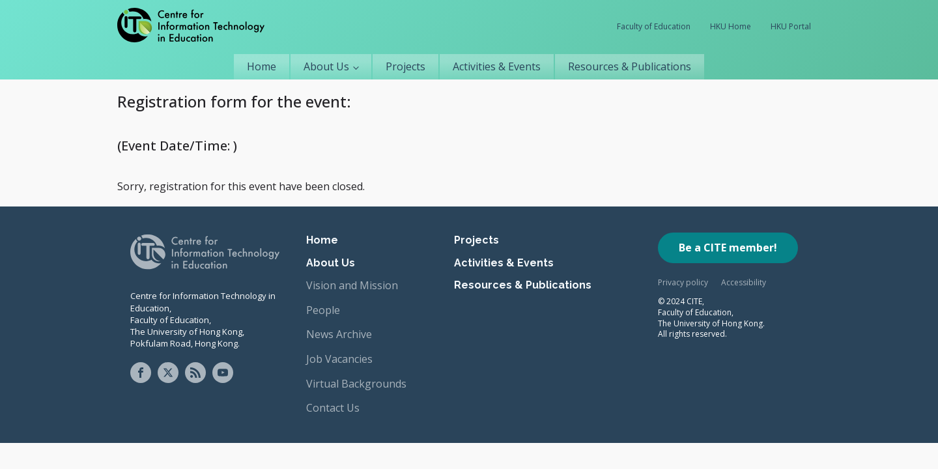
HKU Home (730, 26)
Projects (405, 66)
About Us (326, 66)
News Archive (339, 334)
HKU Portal (791, 26)
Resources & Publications (629, 66)
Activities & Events (497, 66)
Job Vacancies (339, 359)
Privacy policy (683, 282)
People (323, 310)
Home (261, 66)
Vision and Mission (352, 285)
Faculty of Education (653, 26)
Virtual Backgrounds (356, 384)
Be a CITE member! (728, 247)
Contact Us (333, 408)
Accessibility (743, 282)
